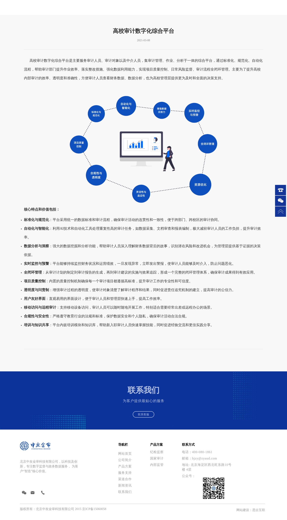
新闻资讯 (125, 488)
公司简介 (125, 462)
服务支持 (125, 475)
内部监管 (157, 467)
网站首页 (125, 456)
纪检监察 (157, 454)
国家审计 (157, 461)
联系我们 (125, 494)
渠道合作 (125, 482)
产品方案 (125, 469)
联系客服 (143, 415)
